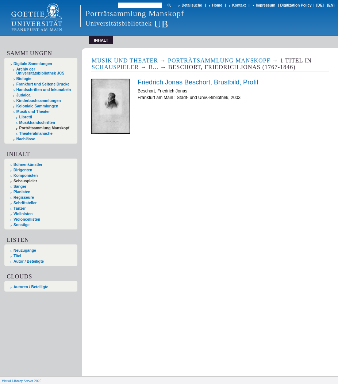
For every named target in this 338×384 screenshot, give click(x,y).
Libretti (25, 117)
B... (153, 67)
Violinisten (23, 214)
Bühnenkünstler (28, 165)
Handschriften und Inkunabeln (43, 90)
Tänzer (20, 208)
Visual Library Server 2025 (21, 381)
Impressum (265, 5)
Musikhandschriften (37, 123)
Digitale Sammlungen (33, 64)
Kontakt (239, 5)
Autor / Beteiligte (29, 261)
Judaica (23, 95)
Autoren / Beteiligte (31, 287)
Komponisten (26, 176)
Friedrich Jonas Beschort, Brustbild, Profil (198, 82)
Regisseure (24, 197)
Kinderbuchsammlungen (38, 101)
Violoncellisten (27, 219)
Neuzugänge (25, 250)
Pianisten (22, 192)
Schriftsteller (25, 203)
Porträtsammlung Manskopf (44, 128)
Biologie (23, 79)
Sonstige (22, 225)
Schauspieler (25, 181)
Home (217, 5)
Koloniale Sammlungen (37, 106)
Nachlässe (25, 139)
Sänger (20, 187)
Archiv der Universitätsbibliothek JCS (40, 71)
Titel (17, 256)
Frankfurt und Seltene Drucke (43, 84)
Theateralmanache (36, 134)
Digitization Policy (295, 5)
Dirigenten (23, 170)
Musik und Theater (33, 112)
